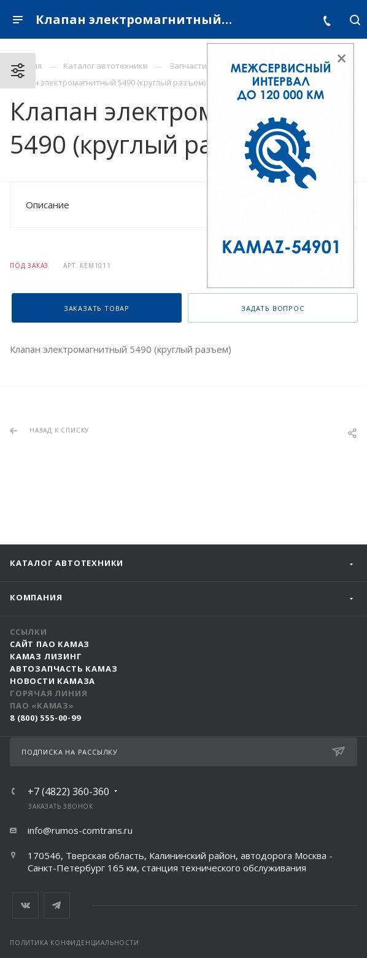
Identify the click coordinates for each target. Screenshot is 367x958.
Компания (36, 597)
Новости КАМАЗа (52, 680)
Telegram (57, 905)
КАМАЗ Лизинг (46, 656)
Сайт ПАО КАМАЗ (50, 644)
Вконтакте (25, 905)
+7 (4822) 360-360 (68, 791)
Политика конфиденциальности (74, 942)
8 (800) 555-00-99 (45, 717)
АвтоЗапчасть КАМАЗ (63, 668)
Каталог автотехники (66, 562)
